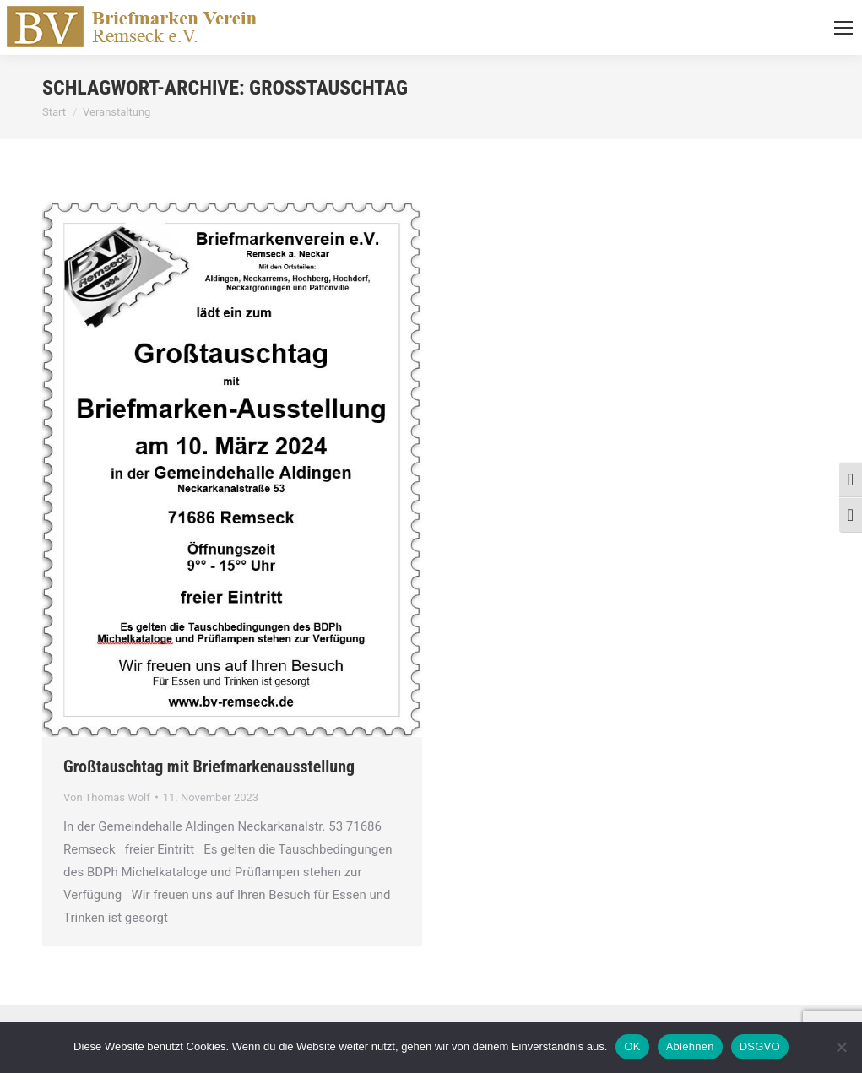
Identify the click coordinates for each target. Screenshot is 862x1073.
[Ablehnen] (840, 1046)
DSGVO (760, 1046)
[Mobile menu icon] (843, 28)
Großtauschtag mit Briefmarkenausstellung (209, 766)
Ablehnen (690, 1046)
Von (106, 797)
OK (632, 1046)
